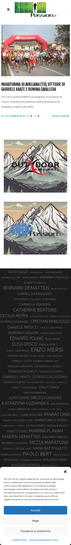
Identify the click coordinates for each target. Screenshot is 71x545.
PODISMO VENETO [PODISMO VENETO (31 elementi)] (30, 460)
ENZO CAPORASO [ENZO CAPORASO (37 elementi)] (18, 350)
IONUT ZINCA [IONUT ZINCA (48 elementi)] (48, 387)
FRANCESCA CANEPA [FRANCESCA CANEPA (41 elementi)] (48, 366)
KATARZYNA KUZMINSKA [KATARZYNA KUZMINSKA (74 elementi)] (25, 403)
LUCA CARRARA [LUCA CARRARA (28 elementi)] (39, 409)
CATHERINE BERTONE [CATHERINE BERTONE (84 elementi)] (35, 309)
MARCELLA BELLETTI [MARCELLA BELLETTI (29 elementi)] (58, 425)
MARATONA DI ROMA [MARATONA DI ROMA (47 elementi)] (50, 420)
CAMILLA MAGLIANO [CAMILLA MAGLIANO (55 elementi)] (35, 294)
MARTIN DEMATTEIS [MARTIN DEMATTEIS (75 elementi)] (21, 436)
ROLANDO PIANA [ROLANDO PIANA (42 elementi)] (55, 459)
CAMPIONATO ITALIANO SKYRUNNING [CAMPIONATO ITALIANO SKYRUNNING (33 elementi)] (35, 299)
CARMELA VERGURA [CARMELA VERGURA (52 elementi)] (35, 304)
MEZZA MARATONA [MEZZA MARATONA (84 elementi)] (48, 442)
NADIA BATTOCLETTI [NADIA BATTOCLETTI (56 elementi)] (50, 448)
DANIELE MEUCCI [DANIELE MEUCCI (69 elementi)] (22, 327)
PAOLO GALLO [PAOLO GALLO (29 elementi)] (61, 454)
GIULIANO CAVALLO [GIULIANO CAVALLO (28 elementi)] (56, 382)
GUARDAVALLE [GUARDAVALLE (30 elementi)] (29, 387)
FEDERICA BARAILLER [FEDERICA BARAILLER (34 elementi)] (45, 360)
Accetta (35, 510)
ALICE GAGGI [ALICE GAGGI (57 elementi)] (18, 272)
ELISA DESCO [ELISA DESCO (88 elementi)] (25, 344)
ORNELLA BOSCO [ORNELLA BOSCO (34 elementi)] (11, 454)
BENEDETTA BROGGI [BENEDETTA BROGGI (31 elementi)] (35, 282)
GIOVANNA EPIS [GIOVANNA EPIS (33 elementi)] (35, 382)
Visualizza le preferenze (35, 531)
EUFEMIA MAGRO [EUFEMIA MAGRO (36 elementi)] (18, 355)
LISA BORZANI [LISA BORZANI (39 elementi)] (59, 403)
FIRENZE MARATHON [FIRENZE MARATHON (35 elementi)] (20, 366)
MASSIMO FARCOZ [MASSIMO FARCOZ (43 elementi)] (55, 437)
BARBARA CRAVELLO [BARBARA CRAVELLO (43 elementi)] (54, 277)
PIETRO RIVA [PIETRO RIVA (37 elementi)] (11, 459)
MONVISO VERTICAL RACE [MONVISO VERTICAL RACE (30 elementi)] (17, 448)
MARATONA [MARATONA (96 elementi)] (57, 414)
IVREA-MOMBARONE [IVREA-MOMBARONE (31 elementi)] (35, 392)
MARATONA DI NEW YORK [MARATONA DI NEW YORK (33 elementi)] (18, 420)
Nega (35, 520)
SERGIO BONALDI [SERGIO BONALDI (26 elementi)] (50, 465)
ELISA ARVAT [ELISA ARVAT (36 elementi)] (52, 338)
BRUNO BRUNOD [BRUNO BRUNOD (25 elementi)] (59, 289)
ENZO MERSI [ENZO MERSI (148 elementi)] (47, 349)
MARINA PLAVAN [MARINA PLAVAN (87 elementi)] (46, 430)
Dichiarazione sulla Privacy (44, 539)
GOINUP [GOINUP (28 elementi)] (15, 387)
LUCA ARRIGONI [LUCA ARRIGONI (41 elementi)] (19, 409)
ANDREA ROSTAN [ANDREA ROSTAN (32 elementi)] (11, 277)
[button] (65, 472)
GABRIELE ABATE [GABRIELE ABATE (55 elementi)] (16, 377)
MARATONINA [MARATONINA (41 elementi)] (35, 425)
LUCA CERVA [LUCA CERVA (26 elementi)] (56, 409)
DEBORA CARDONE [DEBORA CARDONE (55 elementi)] (23, 333)
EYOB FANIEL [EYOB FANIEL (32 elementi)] (37, 355)
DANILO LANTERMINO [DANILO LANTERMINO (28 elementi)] (51, 327)
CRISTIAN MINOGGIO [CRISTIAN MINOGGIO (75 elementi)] (50, 321)
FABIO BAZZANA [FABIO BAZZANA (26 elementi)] (54, 356)
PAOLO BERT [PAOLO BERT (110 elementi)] (37, 453)
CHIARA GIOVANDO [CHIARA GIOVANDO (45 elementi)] (14, 321)
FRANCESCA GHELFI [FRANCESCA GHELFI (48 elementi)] (22, 371)
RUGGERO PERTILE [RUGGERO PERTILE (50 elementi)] (26, 465)
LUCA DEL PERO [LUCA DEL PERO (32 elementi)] (10, 415)
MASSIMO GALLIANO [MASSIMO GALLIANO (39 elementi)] (15, 443)
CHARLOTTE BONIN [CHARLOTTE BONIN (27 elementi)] (60, 316)
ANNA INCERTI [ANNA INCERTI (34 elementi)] (30, 277)
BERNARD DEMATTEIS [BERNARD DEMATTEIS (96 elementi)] (26, 287)
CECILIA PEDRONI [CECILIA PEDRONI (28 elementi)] (39, 316)
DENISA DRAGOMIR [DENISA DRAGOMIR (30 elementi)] (51, 333)
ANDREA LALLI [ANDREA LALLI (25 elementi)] (37, 272)
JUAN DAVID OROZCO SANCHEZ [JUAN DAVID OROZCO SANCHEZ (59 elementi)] (35, 398)
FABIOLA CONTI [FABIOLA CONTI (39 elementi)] (22, 360)
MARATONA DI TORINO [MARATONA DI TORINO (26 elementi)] (13, 426)
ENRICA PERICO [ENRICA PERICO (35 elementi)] (48, 344)
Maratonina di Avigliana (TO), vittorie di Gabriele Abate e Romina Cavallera (33, 87)
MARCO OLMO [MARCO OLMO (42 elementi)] (17, 431)
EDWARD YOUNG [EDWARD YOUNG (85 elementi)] (27, 338)
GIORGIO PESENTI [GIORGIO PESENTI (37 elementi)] (14, 382)
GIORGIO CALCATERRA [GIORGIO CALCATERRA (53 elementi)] (49, 377)
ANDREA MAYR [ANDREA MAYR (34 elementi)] (53, 272)
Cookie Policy (19, 539)
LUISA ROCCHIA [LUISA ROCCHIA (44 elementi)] (31, 414)
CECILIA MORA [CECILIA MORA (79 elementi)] (14, 315)
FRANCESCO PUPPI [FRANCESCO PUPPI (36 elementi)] (50, 371)
